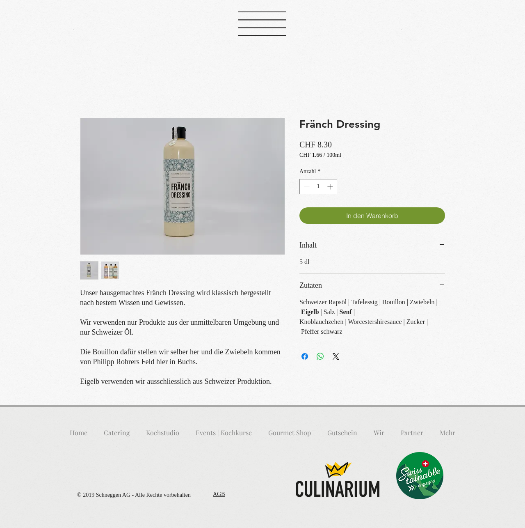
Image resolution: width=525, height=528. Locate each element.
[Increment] (331, 186)
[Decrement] (306, 186)
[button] (262, 23)
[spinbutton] (318, 186)
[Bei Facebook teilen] (305, 356)
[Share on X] (336, 356)
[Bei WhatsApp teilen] (320, 356)
